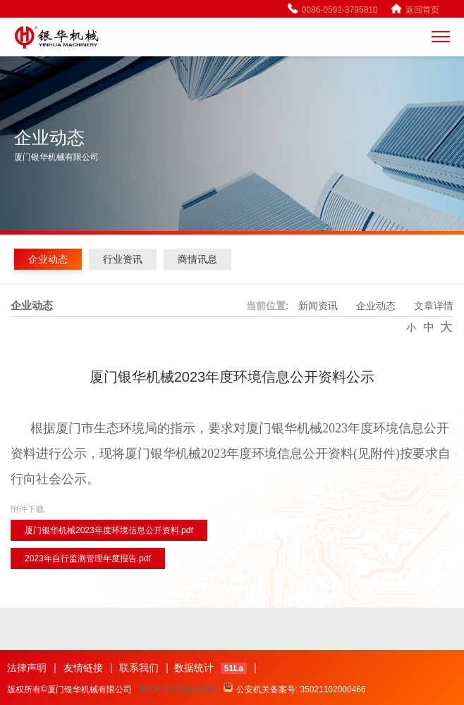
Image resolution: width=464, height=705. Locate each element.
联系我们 (139, 667)
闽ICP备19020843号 (177, 689)
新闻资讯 (318, 305)
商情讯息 (197, 259)
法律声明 (27, 667)
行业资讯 (122, 259)
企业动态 (48, 259)
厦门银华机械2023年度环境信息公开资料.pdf (109, 530)
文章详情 (433, 305)
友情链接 (83, 667)
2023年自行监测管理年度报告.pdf (88, 558)
